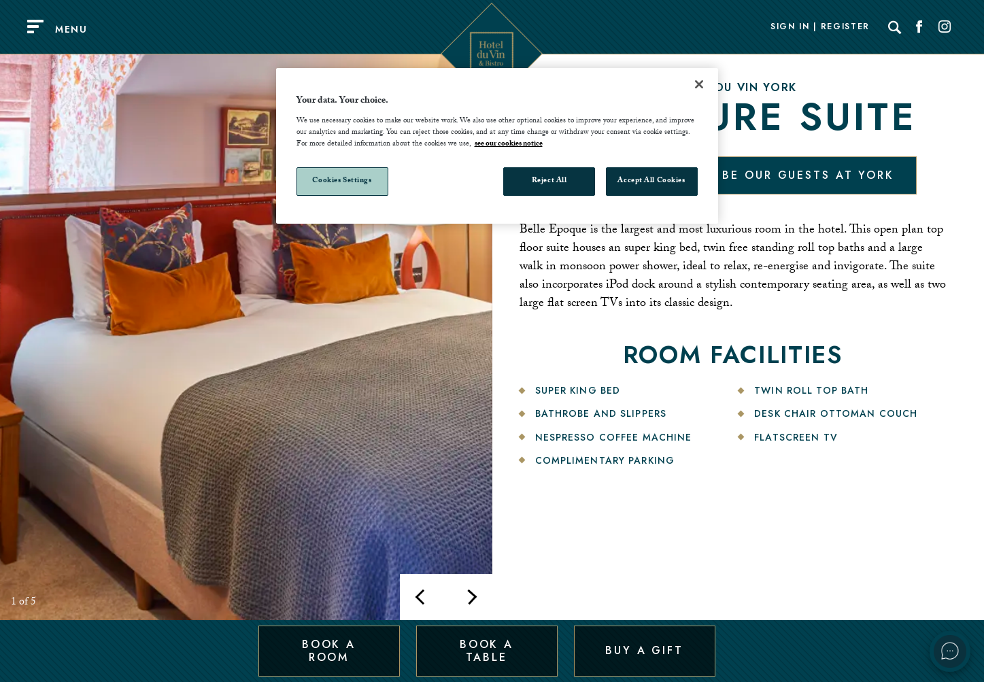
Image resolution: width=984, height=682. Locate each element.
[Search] (895, 27)
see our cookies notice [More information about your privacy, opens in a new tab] (509, 144)
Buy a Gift (644, 650)
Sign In (790, 27)
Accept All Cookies (651, 181)
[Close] (699, 84)
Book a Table (486, 650)
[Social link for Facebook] (919, 27)
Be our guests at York (808, 175)
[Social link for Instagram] (944, 27)
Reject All (549, 181)
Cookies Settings (341, 181)
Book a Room (329, 650)
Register (845, 27)
